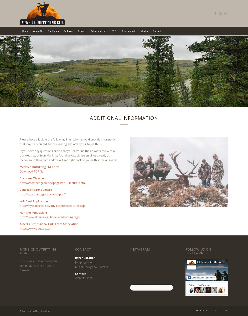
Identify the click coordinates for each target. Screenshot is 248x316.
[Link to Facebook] (215, 13)
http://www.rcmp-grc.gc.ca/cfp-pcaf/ (43, 204)
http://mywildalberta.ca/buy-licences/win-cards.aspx (53, 215)
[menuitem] (25, 31)
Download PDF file (31, 181)
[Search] (226, 31)
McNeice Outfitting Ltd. (213, 262)
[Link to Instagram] (220, 13)
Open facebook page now (201, 277)
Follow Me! (151, 287)
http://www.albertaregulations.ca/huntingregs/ (50, 227)
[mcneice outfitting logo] (42, 13)
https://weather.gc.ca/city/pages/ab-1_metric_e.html (53, 193)
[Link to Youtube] (225, 13)
